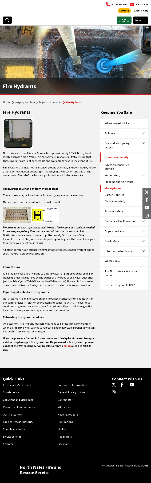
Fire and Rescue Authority (18, 422)
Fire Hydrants (113, 188)
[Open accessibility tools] (141, 10)
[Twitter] (115, 385)
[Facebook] (124, 385)
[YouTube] (132, 385)
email (67, 346)
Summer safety (114, 211)
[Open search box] (7, 20)
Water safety (112, 175)
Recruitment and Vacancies (19, 407)
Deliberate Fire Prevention (120, 221)
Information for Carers (118, 251)
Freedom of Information (72, 385)
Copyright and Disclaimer (18, 399)
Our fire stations (13, 414)
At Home (8, 444)
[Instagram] (115, 392)
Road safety (112, 241)
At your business (114, 231)
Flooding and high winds (119, 181)
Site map (63, 444)
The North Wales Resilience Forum (121, 273)
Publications (65, 422)
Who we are (64, 407)
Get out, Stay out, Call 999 (120, 285)
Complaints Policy (14, 429)
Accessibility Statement (17, 385)
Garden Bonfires (114, 194)
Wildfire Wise (112, 261)
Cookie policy (11, 392)
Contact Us (64, 399)
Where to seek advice (117, 123)
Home (6, 102)
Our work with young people (117, 145)
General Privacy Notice (71, 392)
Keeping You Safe (25, 102)
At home (110, 133)
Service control (12, 436)
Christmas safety (115, 201)
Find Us (62, 429)
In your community (50, 102)
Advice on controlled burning (117, 166)
